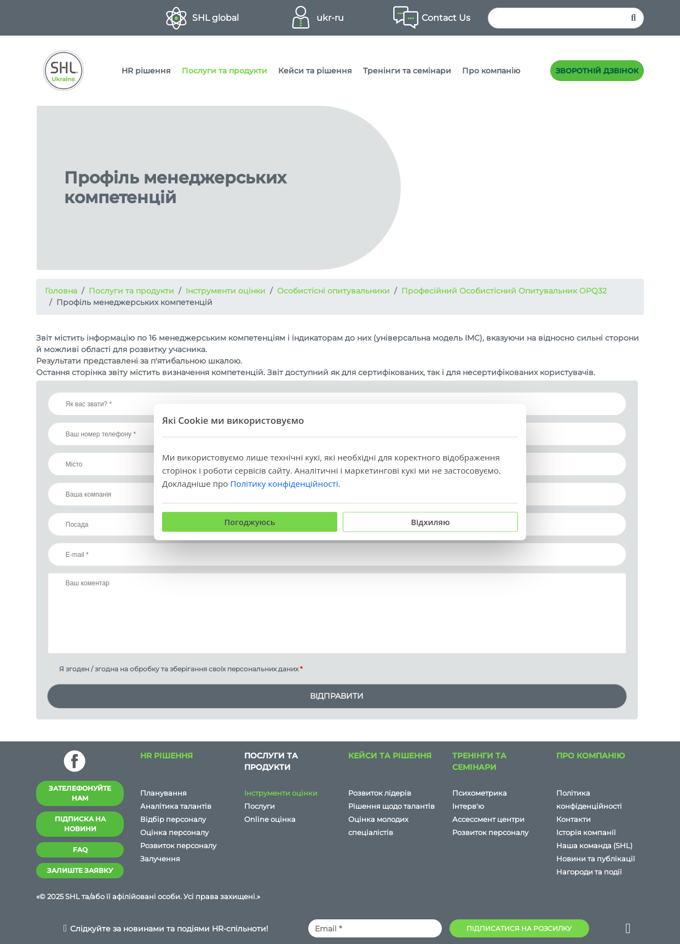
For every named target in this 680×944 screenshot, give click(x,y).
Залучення (160, 858)
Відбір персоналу (173, 819)
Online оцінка (270, 819)
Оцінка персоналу (174, 832)
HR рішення (146, 71)
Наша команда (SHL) (594, 845)
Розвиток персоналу (178, 845)
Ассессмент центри (488, 819)
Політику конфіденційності (284, 483)
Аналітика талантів (175, 806)
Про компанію (491, 71)
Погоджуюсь (249, 521)
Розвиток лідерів (379, 792)
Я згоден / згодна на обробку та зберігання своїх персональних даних (175, 669)
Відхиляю (430, 521)
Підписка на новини (80, 824)
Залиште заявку (80, 870)
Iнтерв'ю (468, 806)
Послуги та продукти (224, 71)
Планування (163, 792)
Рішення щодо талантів (391, 806)
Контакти (573, 819)
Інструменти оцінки (281, 792)
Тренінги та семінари (407, 71)
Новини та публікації (595, 858)
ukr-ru (330, 18)
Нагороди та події (589, 871)
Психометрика (479, 792)
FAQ (80, 849)
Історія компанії (586, 832)
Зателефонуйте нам (80, 793)
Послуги (259, 806)
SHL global (215, 18)
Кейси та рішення (315, 71)
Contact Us (446, 18)
